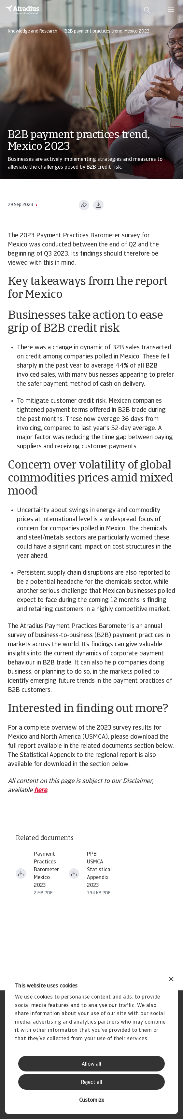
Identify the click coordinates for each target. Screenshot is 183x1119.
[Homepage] (22, 9)
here (40, 790)
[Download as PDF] (98, 205)
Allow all (91, 1064)
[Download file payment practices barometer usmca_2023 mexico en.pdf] (21, 873)
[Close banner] (171, 980)
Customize (91, 1100)
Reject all (91, 1082)
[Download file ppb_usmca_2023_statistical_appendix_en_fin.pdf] (74, 873)
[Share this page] (84, 205)
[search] (147, 10)
